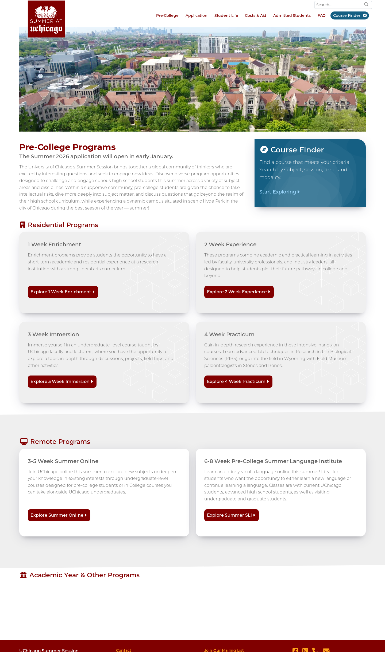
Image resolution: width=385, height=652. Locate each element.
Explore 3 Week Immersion (60, 381)
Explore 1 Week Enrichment (60, 291)
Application (196, 15)
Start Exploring (277, 192)
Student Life (226, 15)
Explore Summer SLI (229, 515)
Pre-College (167, 15)
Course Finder (346, 15)
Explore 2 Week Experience (237, 291)
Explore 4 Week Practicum (236, 381)
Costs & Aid (255, 15)
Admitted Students (291, 15)
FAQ (322, 15)
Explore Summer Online (56, 515)
